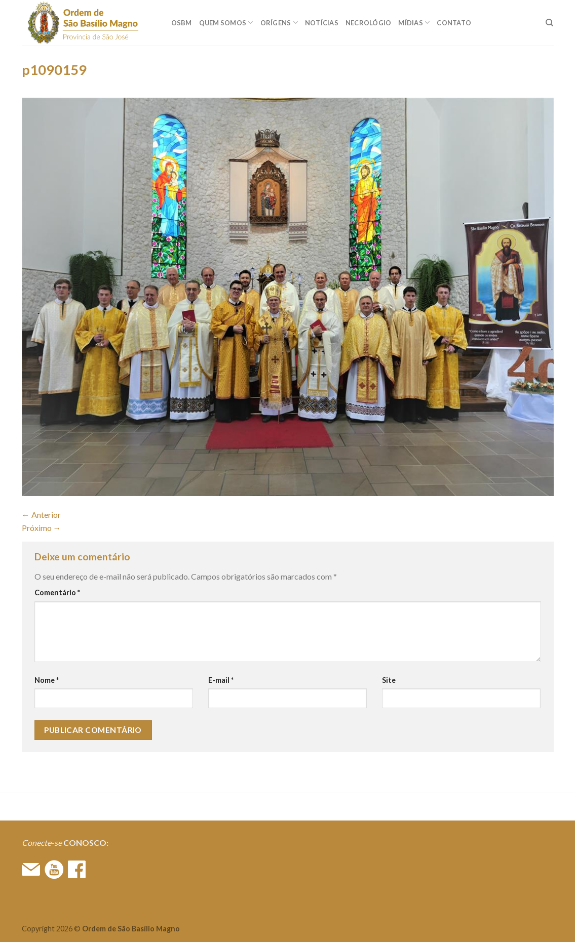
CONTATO (454, 23)
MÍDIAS (414, 22)
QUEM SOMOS (226, 22)
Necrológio (369, 23)
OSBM (181, 23)
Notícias (321, 23)
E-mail (221, 680)
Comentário (57, 592)
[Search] (549, 22)
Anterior (41, 514)
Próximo (41, 528)
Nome (46, 680)
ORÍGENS (279, 22)
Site (389, 680)
